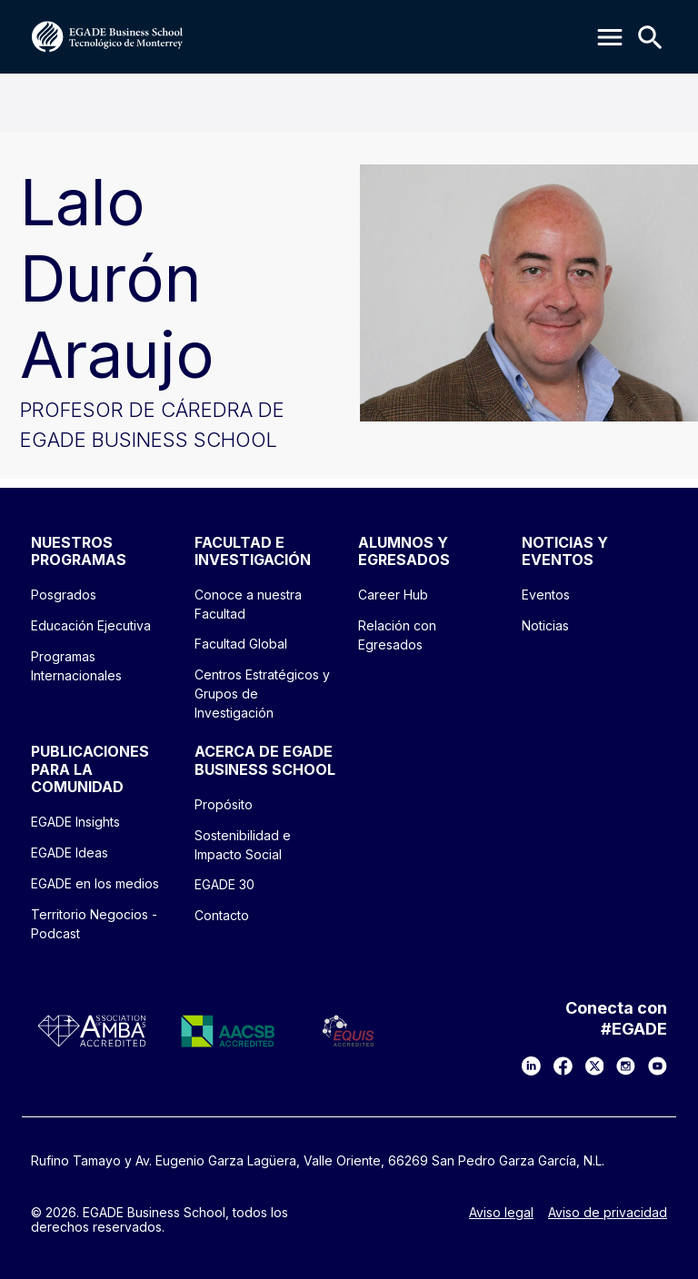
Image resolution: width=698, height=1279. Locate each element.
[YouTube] (657, 1066)
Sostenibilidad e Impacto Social (242, 845)
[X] (594, 1066)
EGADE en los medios (95, 883)
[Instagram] (625, 1066)
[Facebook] (563, 1066)
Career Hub (393, 594)
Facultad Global (240, 643)
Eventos (546, 594)
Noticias (545, 625)
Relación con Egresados (397, 635)
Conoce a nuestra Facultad (248, 604)
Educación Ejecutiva (91, 625)
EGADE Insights (75, 821)
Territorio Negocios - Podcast (94, 924)
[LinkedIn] (531, 1066)
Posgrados (63, 594)
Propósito (223, 804)
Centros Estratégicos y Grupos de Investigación (262, 693)
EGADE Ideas (69, 852)
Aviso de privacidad (607, 1212)
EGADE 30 (224, 884)
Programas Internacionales (76, 666)
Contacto (221, 915)
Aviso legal (501, 1212)
